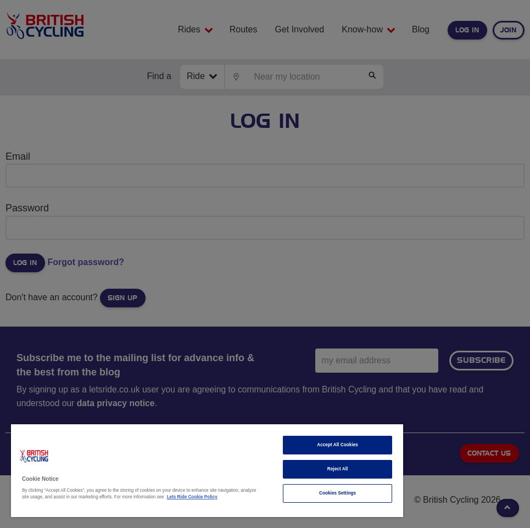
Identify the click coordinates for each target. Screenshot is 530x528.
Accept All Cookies (337, 444)
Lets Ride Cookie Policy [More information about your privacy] (192, 497)
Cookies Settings (337, 493)
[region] (207, 470)
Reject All (337, 469)
